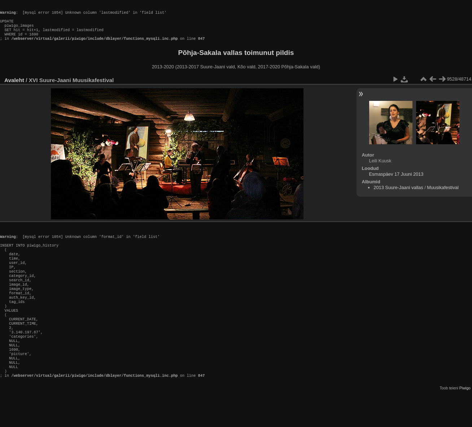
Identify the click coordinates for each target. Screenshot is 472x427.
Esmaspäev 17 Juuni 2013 (396, 181)
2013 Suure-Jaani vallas (398, 194)
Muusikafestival (442, 194)
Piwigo (465, 421)
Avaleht (14, 87)
